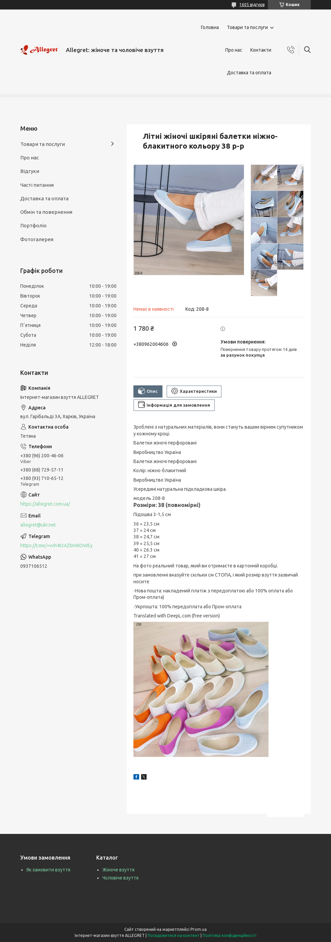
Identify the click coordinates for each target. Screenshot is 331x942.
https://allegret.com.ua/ (45, 504)
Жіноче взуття (118, 869)
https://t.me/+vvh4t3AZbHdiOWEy (56, 545)
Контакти (260, 50)
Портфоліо (33, 225)
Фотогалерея (36, 239)
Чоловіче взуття (120, 878)
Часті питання (37, 185)
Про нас (233, 50)
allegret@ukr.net (38, 525)
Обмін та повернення (46, 212)
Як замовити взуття (48, 869)
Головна (210, 27)
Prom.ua (198, 929)
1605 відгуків (251, 4)
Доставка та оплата (249, 72)
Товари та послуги (247, 27)
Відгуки (29, 171)
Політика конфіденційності (229, 935)
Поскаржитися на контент (174, 935)
